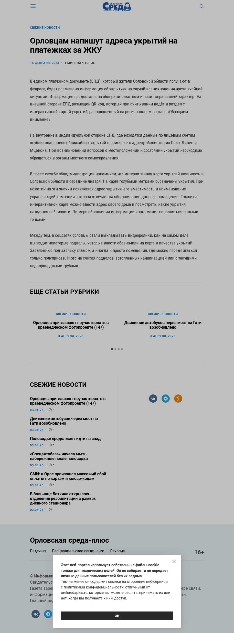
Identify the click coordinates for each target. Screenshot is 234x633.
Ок (117, 616)
